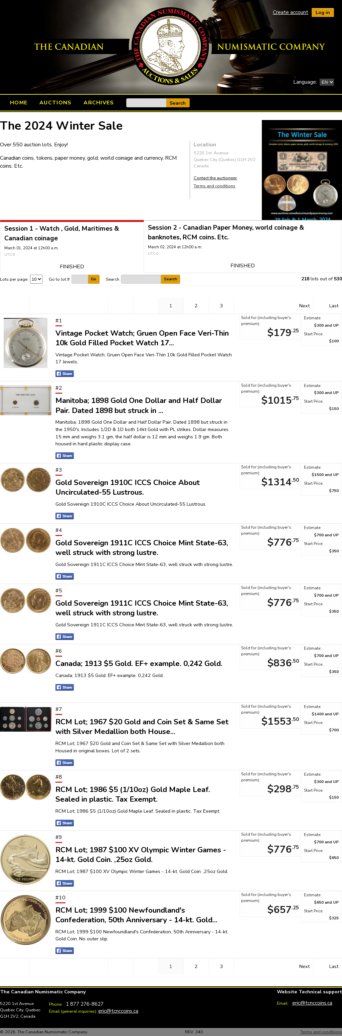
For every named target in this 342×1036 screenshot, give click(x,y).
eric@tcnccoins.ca (118, 1010)
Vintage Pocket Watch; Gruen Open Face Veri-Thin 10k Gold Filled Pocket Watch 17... (142, 338)
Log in (323, 12)
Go (93, 279)
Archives (98, 102)
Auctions (55, 102)
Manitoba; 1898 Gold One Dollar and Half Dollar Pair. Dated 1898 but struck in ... (138, 405)
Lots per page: (14, 279)
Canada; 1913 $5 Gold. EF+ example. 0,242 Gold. (138, 663)
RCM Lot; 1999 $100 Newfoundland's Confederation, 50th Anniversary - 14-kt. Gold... (136, 915)
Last (333, 305)
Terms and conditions (214, 186)
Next (304, 305)
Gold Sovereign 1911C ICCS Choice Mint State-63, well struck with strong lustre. (141, 548)
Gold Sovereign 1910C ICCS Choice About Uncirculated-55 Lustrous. (127, 487)
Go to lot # (59, 279)
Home (18, 102)
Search (178, 103)
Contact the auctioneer (215, 178)
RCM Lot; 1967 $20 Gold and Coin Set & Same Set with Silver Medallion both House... (141, 727)
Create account (290, 12)
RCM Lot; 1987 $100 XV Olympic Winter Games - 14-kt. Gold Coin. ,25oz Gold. (140, 855)
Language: (305, 82)
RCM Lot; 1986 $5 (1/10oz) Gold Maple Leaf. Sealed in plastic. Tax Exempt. (132, 794)
